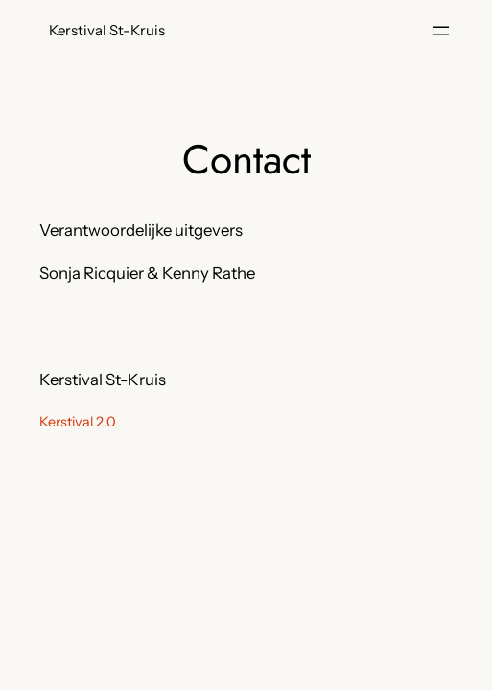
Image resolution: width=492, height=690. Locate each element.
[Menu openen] (441, 30)
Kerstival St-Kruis (107, 30)
